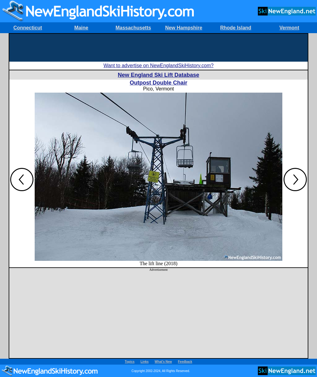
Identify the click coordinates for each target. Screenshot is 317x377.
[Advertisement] (158, 48)
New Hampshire (183, 27)
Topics (129, 361)
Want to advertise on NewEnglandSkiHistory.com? (158, 65)
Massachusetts (133, 27)
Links (145, 361)
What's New (163, 361)
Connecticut (27, 27)
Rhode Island (235, 27)
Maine (81, 27)
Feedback (185, 361)
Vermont (289, 27)
